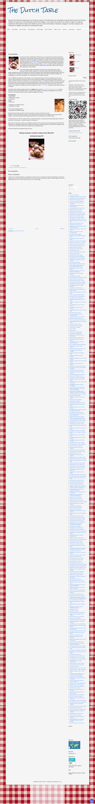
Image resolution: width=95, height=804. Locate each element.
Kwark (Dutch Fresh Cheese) (76, 497)
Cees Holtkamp (44, 85)
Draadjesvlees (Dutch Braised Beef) (77, 316)
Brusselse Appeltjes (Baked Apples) (77, 294)
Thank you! (78, 29)
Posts (71, 187)
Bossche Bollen (45, 89)
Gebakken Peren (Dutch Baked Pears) (77, 366)
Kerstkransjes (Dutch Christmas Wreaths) (76, 448)
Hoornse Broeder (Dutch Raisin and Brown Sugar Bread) (77, 414)
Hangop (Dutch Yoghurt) (75, 401)
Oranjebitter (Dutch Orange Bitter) (77, 529)
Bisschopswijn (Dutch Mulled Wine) (77, 256)
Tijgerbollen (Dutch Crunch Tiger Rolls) (78, 668)
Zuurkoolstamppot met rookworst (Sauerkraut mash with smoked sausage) (77, 720)
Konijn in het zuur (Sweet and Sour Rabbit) (77, 472)
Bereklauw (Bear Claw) (74, 250)
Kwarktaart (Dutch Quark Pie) (76, 498)
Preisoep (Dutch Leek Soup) (75, 561)
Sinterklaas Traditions (74, 611)
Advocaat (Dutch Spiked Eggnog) (76, 201)
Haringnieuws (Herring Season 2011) (77, 402)
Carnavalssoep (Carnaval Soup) (76, 297)
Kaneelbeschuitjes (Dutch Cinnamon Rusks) (77, 435)
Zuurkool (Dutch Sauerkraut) (76, 715)
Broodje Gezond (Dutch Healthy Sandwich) (76, 286)
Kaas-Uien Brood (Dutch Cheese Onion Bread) (78, 428)
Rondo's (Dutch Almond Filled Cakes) (77, 590)
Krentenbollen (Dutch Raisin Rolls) (77, 480)
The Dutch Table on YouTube (76, 132)
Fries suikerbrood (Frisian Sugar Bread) (78, 344)
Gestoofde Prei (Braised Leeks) (76, 376)
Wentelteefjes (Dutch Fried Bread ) (77, 694)
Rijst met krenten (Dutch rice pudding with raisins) (77, 577)
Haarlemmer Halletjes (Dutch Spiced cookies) (77, 397)
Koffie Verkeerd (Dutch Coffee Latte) (77, 463)
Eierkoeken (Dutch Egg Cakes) (76, 332)
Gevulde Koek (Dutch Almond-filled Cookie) (77, 380)
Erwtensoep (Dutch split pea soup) (77, 337)
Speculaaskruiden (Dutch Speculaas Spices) (77, 633)
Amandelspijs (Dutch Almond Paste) (77, 208)
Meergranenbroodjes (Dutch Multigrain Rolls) (78, 514)
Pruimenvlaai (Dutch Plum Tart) (76, 562)
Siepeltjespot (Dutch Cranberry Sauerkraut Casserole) (76, 607)
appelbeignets (46, 64)
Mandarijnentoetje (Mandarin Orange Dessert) (77, 511)
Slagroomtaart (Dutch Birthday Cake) (77, 612)
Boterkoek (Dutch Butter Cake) (76, 279)
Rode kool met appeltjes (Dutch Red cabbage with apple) (77, 585)
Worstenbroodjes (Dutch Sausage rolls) (78, 702)
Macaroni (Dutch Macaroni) (75, 509)
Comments (72, 189)
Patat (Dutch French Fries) (75, 550)
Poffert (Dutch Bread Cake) (75, 556)
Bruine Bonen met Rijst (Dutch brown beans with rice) (77, 290)
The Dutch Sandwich (74, 666)
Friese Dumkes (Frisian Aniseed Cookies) (76, 346)
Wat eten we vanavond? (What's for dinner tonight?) (77, 692)
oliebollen (35, 62)
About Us (65, 29)
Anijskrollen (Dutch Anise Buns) (76, 209)
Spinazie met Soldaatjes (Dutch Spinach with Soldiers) (78, 640)
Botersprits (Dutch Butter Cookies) (77, 280)
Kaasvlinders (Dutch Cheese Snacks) (77, 430)
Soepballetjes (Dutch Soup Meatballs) (77, 624)
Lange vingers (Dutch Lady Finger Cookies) (77, 504)
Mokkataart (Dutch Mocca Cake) (76, 515)
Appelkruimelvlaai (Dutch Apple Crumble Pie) (78, 221)
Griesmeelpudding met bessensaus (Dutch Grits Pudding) (77, 389)
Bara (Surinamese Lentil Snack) (76, 248)
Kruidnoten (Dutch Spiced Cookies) (77, 485)
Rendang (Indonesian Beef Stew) (76, 573)
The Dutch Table (33, 10)
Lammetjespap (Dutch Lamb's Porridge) (78, 501)
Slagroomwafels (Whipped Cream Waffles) (77, 614)
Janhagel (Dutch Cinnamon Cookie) (77, 422)
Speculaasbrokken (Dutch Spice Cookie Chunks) (78, 626)
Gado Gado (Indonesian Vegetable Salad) (77, 353)
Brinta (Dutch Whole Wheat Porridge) (77, 282)
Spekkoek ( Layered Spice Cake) (76, 635)
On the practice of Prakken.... (76, 526)
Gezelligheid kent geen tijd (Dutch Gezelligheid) (77, 385)
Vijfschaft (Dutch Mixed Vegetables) (77, 686)
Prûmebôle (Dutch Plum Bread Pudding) (78, 564)
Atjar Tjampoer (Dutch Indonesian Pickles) (77, 239)
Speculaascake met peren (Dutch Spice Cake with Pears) (78, 628)
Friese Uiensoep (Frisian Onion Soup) (77, 348)
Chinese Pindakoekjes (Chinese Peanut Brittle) (78, 302)
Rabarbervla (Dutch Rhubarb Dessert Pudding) (77, 569)
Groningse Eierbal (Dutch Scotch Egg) (77, 394)
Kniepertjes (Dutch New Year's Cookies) (78, 458)
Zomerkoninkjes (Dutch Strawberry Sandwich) (77, 711)
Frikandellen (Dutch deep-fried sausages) (76, 351)
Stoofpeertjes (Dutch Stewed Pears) (77, 656)
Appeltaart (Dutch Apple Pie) (76, 224)
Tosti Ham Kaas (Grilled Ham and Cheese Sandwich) (77, 681)
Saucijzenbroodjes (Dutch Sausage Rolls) (77, 602)
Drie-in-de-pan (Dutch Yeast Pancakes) (78, 320)
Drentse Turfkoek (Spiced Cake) (76, 318)
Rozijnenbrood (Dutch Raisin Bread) (77, 595)
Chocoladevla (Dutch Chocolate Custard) (76, 308)
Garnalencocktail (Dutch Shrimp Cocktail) (76, 356)
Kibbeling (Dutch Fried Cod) (75, 453)
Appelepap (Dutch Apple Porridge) (77, 217)
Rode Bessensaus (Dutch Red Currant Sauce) (77, 582)
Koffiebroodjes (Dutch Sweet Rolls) (77, 464)
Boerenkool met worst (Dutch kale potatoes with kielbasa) (77, 271)
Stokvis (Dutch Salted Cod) (75, 654)
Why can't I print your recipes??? (76, 696)
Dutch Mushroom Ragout (75, 327)
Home (8, 29)
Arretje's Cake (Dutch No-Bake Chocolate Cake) (76, 232)
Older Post (62, 228)
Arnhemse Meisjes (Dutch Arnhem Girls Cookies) (78, 229)
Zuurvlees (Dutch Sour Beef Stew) (77, 723)
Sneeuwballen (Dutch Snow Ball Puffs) (19, 167)
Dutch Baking (14, 29)
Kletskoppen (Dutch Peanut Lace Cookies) (76, 455)
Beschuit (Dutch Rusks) (74, 253)
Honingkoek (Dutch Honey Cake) (76, 412)
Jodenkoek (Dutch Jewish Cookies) (77, 423)
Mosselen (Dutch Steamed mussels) (77, 517)
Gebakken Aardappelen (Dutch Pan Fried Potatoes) (78, 359)
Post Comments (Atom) (19, 230)
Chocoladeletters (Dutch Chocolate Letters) (77, 305)
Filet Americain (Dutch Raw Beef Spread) (76, 340)
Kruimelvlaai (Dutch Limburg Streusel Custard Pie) (77, 492)
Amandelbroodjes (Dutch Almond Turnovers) (77, 203)
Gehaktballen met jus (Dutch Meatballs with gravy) (78, 368)
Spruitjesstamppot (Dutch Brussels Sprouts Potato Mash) (77, 644)
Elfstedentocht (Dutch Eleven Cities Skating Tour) (77, 335)
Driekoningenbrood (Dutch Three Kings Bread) (78, 322)
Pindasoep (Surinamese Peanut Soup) (77, 555)
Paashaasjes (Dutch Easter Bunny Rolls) (78, 539)
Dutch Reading (40, 29)
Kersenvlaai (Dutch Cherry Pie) (76, 445)
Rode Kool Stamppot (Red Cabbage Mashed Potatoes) (77, 588)
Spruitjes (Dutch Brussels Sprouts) (77, 641)
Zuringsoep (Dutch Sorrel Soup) (76, 713)
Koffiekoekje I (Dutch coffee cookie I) (77, 466)
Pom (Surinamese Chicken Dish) (76, 559)
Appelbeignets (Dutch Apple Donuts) (77, 212)
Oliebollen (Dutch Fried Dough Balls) (77, 522)
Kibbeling (77, 68)
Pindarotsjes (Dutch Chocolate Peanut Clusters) (78, 553)
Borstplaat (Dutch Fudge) (75, 276)
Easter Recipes (73, 330)
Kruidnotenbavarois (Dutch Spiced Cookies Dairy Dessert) (77, 489)
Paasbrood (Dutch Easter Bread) (76, 537)
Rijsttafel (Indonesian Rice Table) (76, 580)
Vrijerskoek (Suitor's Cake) (75, 687)
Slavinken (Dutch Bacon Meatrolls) (77, 616)
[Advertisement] (47, 40)
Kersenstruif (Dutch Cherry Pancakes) (77, 444)
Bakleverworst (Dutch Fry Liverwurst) (77, 242)
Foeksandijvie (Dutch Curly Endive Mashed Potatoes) (77, 342)
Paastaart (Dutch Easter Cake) (76, 542)
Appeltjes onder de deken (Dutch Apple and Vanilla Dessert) (78, 227)
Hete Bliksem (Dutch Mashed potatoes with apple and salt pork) (78, 410)
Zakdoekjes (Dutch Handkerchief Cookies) (76, 704)
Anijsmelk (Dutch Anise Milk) (76, 211)
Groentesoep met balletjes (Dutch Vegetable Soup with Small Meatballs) (77, 392)
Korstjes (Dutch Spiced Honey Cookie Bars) (77, 478)
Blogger (60, 781)
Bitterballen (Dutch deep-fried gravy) (77, 258)
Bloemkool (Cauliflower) (75, 262)
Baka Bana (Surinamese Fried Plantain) (78, 241)
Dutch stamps (73, 328)
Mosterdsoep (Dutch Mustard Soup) (77, 519)
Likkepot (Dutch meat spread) (76, 507)
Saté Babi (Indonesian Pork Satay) (77, 599)
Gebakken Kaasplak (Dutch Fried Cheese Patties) (78, 361)
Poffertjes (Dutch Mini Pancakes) (76, 558)
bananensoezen (54, 89)
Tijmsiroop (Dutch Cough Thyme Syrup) (78, 669)
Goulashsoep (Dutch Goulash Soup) (77, 387)
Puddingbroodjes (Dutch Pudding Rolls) (78, 565)
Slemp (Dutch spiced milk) (75, 618)
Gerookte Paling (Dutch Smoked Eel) (77, 374)
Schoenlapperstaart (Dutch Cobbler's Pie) (77, 604)
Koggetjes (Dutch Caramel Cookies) (77, 467)
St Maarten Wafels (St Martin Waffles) (78, 646)
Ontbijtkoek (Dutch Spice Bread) (76, 527)
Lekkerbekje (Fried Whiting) (75, 506)
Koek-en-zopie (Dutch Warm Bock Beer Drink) (78, 461)
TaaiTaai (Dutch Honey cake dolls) (77, 664)
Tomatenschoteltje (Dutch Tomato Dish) (77, 671)
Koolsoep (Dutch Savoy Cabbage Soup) (78, 476)
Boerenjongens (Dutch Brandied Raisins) (76, 268)
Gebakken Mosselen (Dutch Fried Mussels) (77, 364)
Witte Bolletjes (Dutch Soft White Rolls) (78, 700)
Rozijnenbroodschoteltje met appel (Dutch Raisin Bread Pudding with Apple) (78, 598)
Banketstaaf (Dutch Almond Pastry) (77, 245)
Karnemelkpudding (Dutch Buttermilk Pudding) (77, 438)
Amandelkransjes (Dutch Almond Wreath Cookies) (76, 206)
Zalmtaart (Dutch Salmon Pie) (76, 707)
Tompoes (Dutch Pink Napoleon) (77, 676)
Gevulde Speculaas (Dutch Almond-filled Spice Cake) (78, 382)
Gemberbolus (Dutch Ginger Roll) (76, 370)
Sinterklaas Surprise (74, 609)
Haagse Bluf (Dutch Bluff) (75, 395)
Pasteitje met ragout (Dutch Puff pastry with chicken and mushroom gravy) (78, 549)
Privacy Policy (71, 29)
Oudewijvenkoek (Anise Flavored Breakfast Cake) (76, 535)
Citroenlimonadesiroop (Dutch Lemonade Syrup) (76, 315)
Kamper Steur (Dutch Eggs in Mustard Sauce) (77, 432)
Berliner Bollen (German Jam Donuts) (77, 251)
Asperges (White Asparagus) (75, 234)
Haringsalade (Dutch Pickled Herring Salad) (77, 405)
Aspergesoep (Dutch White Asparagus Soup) (78, 236)
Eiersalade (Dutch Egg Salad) (76, 333)
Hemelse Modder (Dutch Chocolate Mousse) (77, 407)
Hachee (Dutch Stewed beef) (76, 399)
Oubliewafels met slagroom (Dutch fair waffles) (78, 533)
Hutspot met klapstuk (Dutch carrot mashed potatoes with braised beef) (77, 418)
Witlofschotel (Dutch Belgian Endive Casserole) (77, 698)
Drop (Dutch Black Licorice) (75, 324)
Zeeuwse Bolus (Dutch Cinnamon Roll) (78, 709)
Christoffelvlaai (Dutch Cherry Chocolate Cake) (78, 310)
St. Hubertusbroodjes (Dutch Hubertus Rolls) (78, 648)
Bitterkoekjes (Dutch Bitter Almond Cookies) (77, 260)
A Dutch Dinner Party (74, 195)
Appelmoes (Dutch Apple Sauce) (76, 223)
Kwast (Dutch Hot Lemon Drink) (76, 500)
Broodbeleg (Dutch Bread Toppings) (77, 283)
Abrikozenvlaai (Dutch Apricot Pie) (77, 199)
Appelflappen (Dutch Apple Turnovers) (78, 219)
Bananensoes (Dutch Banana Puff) (77, 244)
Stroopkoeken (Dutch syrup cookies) (77, 657)
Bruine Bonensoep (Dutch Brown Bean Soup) (78, 292)
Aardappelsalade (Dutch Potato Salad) (78, 196)
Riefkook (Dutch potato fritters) (76, 574)
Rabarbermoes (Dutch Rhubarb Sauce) (78, 567)
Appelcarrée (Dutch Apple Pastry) (77, 215)
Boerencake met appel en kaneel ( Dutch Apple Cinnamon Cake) (77, 266)
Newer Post (11, 228)
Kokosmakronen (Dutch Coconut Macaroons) (76, 470)
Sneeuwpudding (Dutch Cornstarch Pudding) (77, 622)
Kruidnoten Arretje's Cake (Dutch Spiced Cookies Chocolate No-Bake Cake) (78, 487)
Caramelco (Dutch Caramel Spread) (77, 296)
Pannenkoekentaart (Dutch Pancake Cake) (77, 546)
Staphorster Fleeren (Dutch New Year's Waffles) (78, 652)
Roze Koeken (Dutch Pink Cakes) (76, 594)
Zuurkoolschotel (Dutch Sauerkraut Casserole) (77, 717)
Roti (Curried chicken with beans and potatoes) (77, 592)
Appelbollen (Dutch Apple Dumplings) (77, 214)
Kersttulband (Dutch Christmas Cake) (77, 451)
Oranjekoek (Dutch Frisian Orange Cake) (78, 531)
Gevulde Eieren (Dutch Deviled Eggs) (77, 377)
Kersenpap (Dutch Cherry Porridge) (77, 442)
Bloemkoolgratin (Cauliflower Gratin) (77, 263)
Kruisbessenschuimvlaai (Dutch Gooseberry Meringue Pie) (76, 495)
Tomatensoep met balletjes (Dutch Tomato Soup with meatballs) (77, 674)
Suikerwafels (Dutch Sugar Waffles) (77, 663)
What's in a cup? (57, 29)
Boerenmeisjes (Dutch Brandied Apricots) (76, 274)
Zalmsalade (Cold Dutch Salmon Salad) (78, 706)
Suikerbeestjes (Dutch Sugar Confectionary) (75, 661)
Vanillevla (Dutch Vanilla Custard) (76, 684)
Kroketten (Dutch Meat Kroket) (76, 483)
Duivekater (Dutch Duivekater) (76, 325)
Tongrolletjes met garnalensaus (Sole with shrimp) (77, 678)
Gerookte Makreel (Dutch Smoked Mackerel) (77, 372)
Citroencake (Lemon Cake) (75, 312)
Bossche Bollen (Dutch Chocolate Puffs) (78, 277)
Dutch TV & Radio (48, 29)
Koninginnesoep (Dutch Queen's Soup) (78, 474)
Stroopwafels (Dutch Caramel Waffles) (78, 659)
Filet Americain (78, 54)
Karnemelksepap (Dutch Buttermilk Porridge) (77, 440)
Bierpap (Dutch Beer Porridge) (76, 255)
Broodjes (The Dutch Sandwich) (76, 288)
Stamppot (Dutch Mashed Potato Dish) (78, 650)
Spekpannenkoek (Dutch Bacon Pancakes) (76, 637)
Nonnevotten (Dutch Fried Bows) (77, 520)
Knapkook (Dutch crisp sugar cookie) (77, 457)
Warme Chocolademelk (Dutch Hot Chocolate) (77, 690)
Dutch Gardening (31, 29)
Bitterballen (77, 61)
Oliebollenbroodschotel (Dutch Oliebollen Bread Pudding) (76, 524)
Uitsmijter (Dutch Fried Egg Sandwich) (77, 683)
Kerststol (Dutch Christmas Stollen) (77, 450)
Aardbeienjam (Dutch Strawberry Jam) (78, 198)
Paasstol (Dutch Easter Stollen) (76, 540)
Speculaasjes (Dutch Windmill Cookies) (78, 630)
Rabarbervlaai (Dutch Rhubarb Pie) (77, 571)
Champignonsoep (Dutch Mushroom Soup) (77, 300)
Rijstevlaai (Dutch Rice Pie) (75, 578)
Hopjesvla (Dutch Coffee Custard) (77, 416)
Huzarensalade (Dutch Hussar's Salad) (78, 420)
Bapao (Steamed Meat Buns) (76, 247)
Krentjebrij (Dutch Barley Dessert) (77, 481)
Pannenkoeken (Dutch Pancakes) (77, 544)
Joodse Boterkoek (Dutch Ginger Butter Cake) (78, 426)
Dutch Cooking (22, 29)
